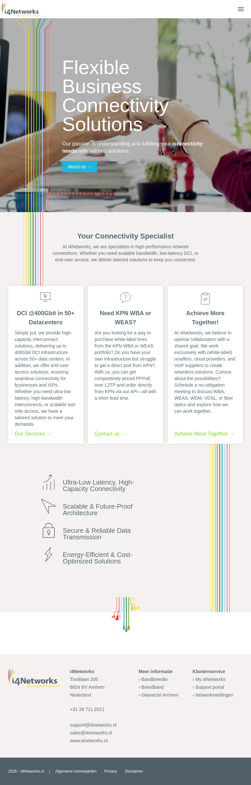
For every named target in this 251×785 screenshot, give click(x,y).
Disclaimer (134, 771)
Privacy (110, 771)
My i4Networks (210, 679)
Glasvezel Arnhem (160, 695)
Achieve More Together (201, 434)
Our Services (30, 434)
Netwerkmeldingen (214, 695)
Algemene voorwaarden (76, 771)
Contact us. (107, 434)
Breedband (153, 687)
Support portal (209, 687)
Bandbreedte (155, 679)
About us (77, 166)
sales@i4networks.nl (91, 732)
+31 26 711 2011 (87, 709)
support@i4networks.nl (93, 725)
